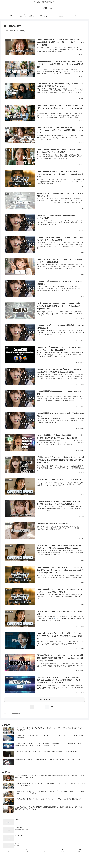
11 (52, 707)
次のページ (44, 699)
